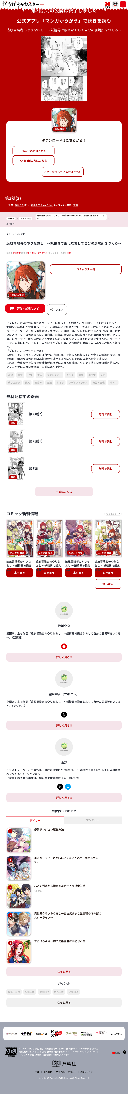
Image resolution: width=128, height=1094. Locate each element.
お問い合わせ (86, 1066)
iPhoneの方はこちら (33, 151)
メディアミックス (78, 382)
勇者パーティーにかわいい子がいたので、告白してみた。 (65, 859)
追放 (10, 375)
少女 (30, 375)
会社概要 (48, 1066)
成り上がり (14, 382)
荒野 (76, 205)
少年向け (29, 986)
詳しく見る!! (64, 657)
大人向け (59, 986)
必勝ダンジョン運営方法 (48, 830)
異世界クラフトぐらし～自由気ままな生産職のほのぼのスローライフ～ (67, 912)
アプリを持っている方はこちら (63, 172)
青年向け (44, 986)
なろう (60, 382)
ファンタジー (54, 375)
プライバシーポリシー (66, 1066)
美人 (27, 382)
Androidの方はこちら (33, 161)
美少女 (92, 375)
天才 (102, 375)
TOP (38, 1066)
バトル (113, 382)
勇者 (20, 375)
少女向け (73, 986)
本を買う (19, 573)
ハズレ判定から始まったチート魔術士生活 (59, 884)
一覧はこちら (64, 492)
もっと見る (64, 967)
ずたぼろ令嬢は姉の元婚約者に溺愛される (59, 937)
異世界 (38, 382)
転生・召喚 (99, 382)
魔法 (49, 382)
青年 (39, 375)
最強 (81, 375)
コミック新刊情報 (22, 514)
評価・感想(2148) (28, 309)
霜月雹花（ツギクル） (42, 205)
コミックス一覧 (85, 269)
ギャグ (70, 375)
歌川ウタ (19, 205)
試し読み (107, 584)
